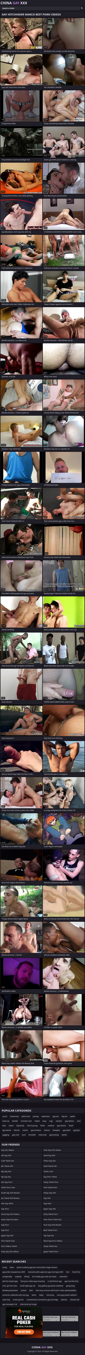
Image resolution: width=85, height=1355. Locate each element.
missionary (14, 1116)
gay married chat (71, 1281)
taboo (11, 1125)
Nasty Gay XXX (50, 1193)
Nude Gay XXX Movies (10, 1193)
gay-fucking (54, 1135)
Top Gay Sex (49, 1235)
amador (59, 1121)
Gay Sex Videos (7, 1150)
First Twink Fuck (8, 1241)
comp (4, 1267)
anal (78, 1121)
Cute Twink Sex (7, 1160)
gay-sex (56, 1116)
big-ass (64, 1116)
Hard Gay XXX (49, 1155)
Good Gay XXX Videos (10, 1214)
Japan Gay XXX (7, 1235)
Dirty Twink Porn (51, 1214)
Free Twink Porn (50, 1187)
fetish (42, 1125)
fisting (26, 1276)
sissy (44, 1121)
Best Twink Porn (50, 1230)
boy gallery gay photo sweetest (50, 1286)
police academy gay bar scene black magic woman (37, 1267)
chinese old (74, 1299)
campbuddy (7, 1276)
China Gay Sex (50, 1160)
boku (12, 1267)
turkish (23, 1290)
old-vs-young (32, 1125)
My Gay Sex (6, 1177)
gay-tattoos (69, 1121)
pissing (36, 1116)
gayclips (76, 1130)
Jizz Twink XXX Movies (10, 1198)
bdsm (34, 1295)
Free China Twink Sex (53, 1219)
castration (63, 1276)
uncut (4, 1116)
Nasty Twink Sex (50, 1246)
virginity (18, 1276)
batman (64, 1299)
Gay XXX (47, 1198)
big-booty (20, 1125)
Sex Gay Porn (6, 1182)
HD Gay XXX (6, 1155)
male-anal (42, 1135)
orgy (51, 1121)
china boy (50, 1295)
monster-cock (26, 1121)
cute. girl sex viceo (9, 1286)
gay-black (66, 1130)
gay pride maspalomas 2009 (13, 1272)
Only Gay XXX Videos (10, 1251)
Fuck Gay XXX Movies (52, 1225)
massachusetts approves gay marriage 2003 (45, 1272)
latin (4, 1125)
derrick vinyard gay (10, 1281)
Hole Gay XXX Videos (52, 1150)
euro (24, 1135)
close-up (5, 1121)
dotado (15, 1121)
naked (37, 1121)
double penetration (10, 1290)
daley (41, 1295)
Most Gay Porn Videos (53, 1241)
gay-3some (61, 1125)
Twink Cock (48, 1171)
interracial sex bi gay (28, 1304)
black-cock (26, 1116)
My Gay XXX (6, 1171)
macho (25, 1130)
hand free (76, 1272)
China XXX (13, 3)
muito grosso (18, 1299)
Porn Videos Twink (9, 1246)
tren (67, 1272)
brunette (32, 1135)
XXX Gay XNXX (7, 1203)
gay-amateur (36, 1130)
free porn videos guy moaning (33, 1281)
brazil (71, 1125)
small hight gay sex (27, 1286)
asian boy (6, 1299)
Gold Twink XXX (50, 1166)
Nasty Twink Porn (51, 1182)
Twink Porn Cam (8, 1187)
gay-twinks (6, 1130)
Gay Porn (5, 1209)
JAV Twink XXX (7, 1166)
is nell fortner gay (55, 1281)
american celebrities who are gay (15, 1295)
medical (51, 1125)
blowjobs (56, 1130)
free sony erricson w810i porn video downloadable (56, 1290)
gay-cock (15, 1135)
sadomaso (45, 1116)
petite (72, 1116)
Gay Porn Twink (50, 1177)
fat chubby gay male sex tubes (44, 1276)
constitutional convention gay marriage (42, 1299)
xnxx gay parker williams (67, 1295)
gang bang (70, 1286)
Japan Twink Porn (51, 1251)
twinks (64, 1135)
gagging (5, 1135)
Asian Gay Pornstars (9, 1219)
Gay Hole (47, 1203)
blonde (17, 1130)
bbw (31, 1290)
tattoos (47, 1130)
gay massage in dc (9, 1304)
